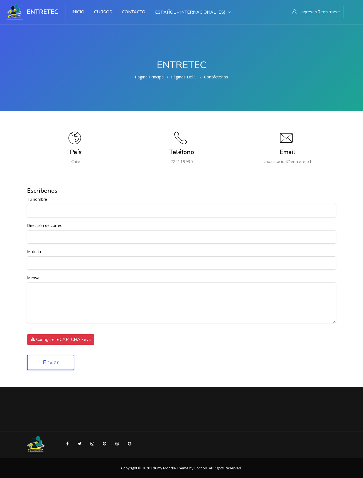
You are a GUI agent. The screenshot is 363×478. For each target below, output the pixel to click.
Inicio (78, 12)
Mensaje (35, 278)
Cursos (103, 12)
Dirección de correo (45, 225)
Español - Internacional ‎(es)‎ (192, 12)
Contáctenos (216, 77)
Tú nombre (37, 199)
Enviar (51, 362)
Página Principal (150, 77)
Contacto (133, 12)
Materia (34, 251)
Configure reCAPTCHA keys (61, 339)
